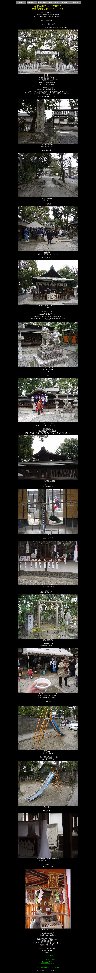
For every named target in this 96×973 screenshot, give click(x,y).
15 (42, 963)
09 (44, 961)
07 (54, 959)
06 (52, 959)
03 (46, 959)
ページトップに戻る (48, 956)
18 (48, 963)
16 (44, 963)
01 (42, 959)
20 (51, 963)
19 (49, 963)
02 (45, 959)
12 (50, 961)
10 (46, 961)
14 (53, 961)
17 (46, 963)
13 (51, 961)
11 (48, 961)
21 (53, 963)
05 (50, 959)
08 (42, 961)
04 (48, 959)
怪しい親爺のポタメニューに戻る (48, 968)
